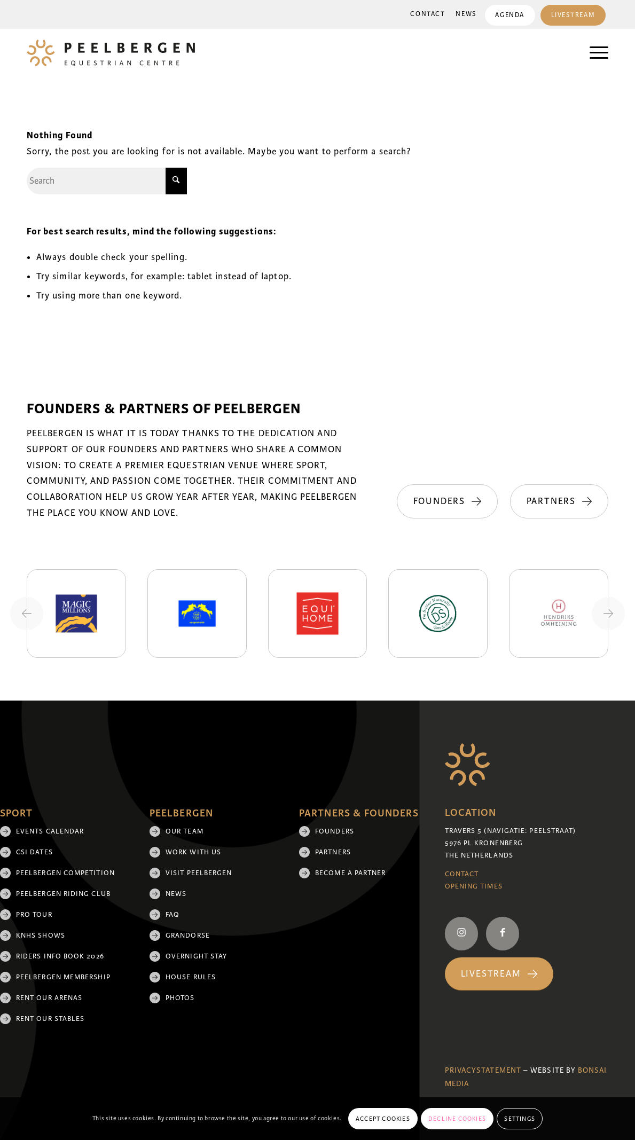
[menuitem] (427, 14)
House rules (191, 977)
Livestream (573, 15)
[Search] (107, 181)
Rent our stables (50, 1019)
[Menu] (593, 53)
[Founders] (557, 455)
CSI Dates (34, 852)
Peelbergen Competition (65, 873)
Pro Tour (34, 914)
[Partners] (559, 501)
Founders (334, 831)
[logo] (111, 53)
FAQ (172, 914)
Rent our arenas (49, 998)
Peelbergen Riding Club (63, 894)
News (466, 14)
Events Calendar (50, 831)
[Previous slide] (26, 613)
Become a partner (350, 873)
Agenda (509, 15)
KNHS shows (40, 935)
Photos (180, 998)
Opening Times (474, 886)
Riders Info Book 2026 (60, 956)
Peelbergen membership (63, 977)
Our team (184, 831)
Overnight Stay (196, 956)
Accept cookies (383, 1118)
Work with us (193, 852)
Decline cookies (457, 1118)
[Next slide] (608, 613)
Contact (427, 14)
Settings (519, 1118)
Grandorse (188, 935)
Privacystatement (483, 1070)
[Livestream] (499, 974)
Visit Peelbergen (199, 873)
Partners (333, 852)
